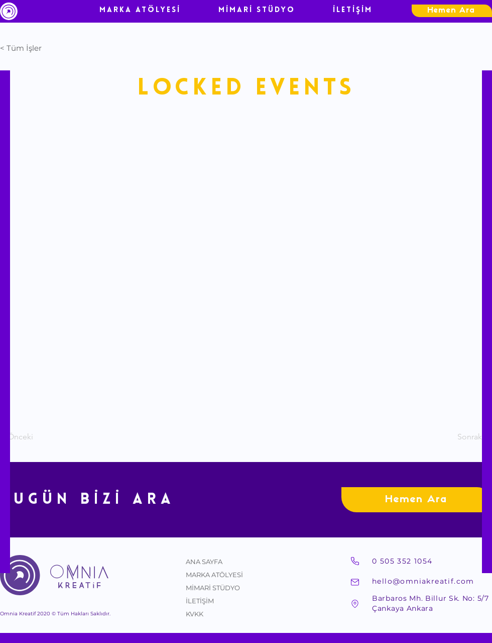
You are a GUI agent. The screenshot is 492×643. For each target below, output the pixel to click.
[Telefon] (355, 561)
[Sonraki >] (466, 437)
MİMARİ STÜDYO (213, 588)
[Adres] (355, 604)
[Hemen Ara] (452, 11)
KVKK (194, 614)
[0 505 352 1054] (431, 561)
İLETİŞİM (200, 601)
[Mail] (355, 582)
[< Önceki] (33, 437)
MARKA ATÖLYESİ (214, 575)
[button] (33, 48)
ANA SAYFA (204, 562)
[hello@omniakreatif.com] (431, 581)
